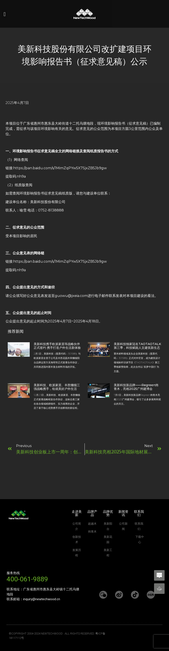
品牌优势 (108, 513)
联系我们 (139, 513)
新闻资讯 (123, 513)
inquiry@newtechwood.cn (41, 599)
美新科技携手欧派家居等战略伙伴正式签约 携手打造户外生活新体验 (57, 346)
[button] (4, 14)
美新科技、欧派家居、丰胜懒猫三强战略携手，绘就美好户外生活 (57, 387)
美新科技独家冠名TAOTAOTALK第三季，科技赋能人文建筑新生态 (137, 346)
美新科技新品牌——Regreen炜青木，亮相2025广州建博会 (136, 387)
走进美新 (77, 513)
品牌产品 (92, 513)
